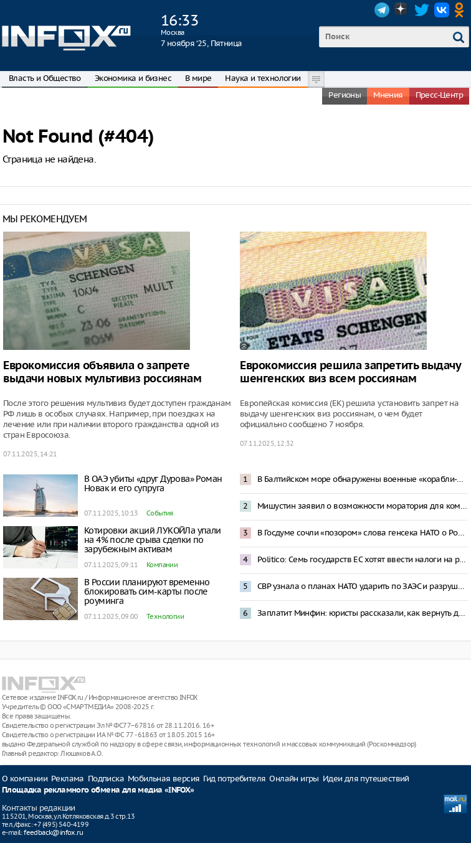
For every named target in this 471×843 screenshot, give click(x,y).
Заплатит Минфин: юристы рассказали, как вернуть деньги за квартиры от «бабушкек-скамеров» (362, 613)
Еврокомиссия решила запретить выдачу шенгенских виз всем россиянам (350, 372)
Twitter (421, 9)
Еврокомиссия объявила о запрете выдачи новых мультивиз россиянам (102, 372)
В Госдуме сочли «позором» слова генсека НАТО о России (362, 532)
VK (441, 9)
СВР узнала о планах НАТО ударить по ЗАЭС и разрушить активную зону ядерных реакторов (362, 586)
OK (461, 9)
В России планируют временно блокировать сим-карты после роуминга (147, 591)
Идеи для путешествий (366, 778)
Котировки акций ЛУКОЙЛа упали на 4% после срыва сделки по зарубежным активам (152, 540)
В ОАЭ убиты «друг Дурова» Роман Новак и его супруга (153, 483)
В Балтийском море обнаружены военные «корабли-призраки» (362, 479)
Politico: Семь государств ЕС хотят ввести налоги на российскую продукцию (362, 559)
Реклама (67, 778)
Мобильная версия (163, 778)
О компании (24, 778)
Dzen (401, 9)
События (159, 513)
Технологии (165, 616)
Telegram (381, 9)
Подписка (106, 778)
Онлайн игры (293, 778)
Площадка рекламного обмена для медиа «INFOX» (98, 790)
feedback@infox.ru (53, 832)
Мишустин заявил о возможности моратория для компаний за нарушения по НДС (362, 506)
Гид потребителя (234, 778)
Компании (162, 564)
